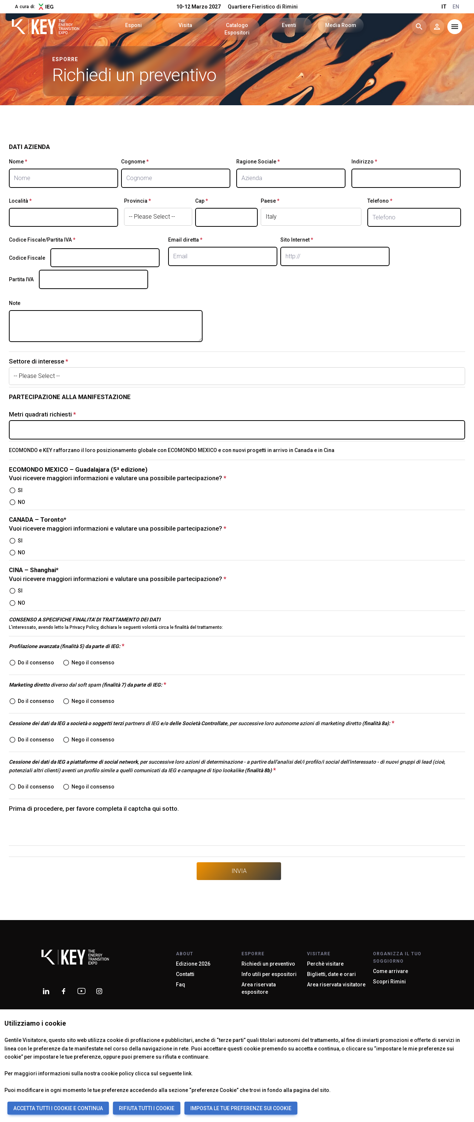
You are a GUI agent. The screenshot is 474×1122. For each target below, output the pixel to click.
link (187, 1073)
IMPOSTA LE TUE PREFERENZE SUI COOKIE (240, 1108)
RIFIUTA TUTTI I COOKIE (146, 1108)
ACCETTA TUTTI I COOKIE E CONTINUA (58, 1108)
